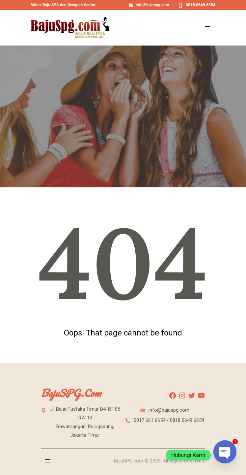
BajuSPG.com (71, 393)
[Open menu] (207, 28)
